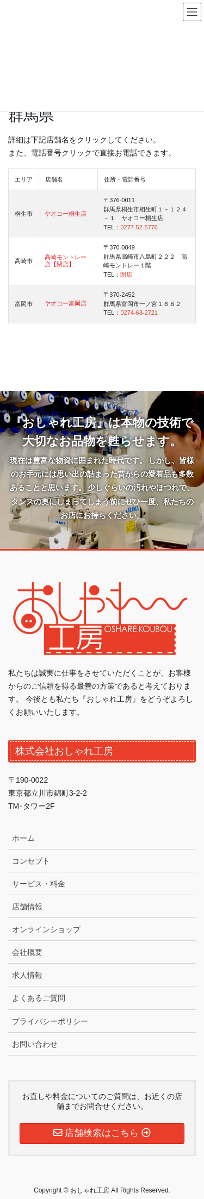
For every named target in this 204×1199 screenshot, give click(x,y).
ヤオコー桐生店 (65, 213)
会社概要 (27, 952)
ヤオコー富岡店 (65, 303)
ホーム (23, 838)
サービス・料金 (38, 883)
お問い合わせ (35, 1044)
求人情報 (27, 975)
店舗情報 (27, 906)
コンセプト (31, 861)
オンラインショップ (46, 929)
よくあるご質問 (38, 998)
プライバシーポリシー (50, 1021)
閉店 (126, 274)
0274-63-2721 (139, 312)
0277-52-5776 (139, 227)
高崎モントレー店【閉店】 (65, 260)
